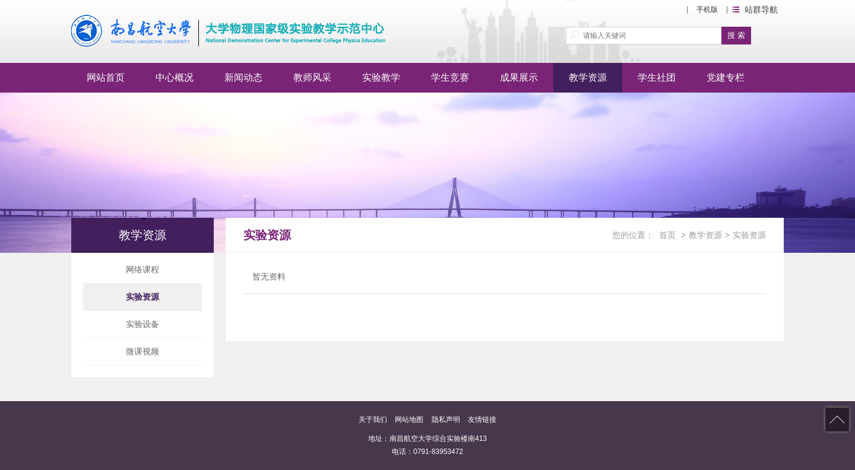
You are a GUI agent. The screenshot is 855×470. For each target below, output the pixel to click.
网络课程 (142, 269)
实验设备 (142, 324)
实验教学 (381, 77)
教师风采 (312, 77)
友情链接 (482, 419)
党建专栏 (726, 77)
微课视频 (142, 351)
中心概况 (175, 77)
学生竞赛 (450, 77)
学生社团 (657, 77)
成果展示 (519, 77)
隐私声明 (446, 419)
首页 (667, 235)
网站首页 (106, 77)
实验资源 (142, 296)
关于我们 (373, 419)
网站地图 (409, 419)
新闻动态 (243, 77)
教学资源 (588, 77)
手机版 (707, 9)
